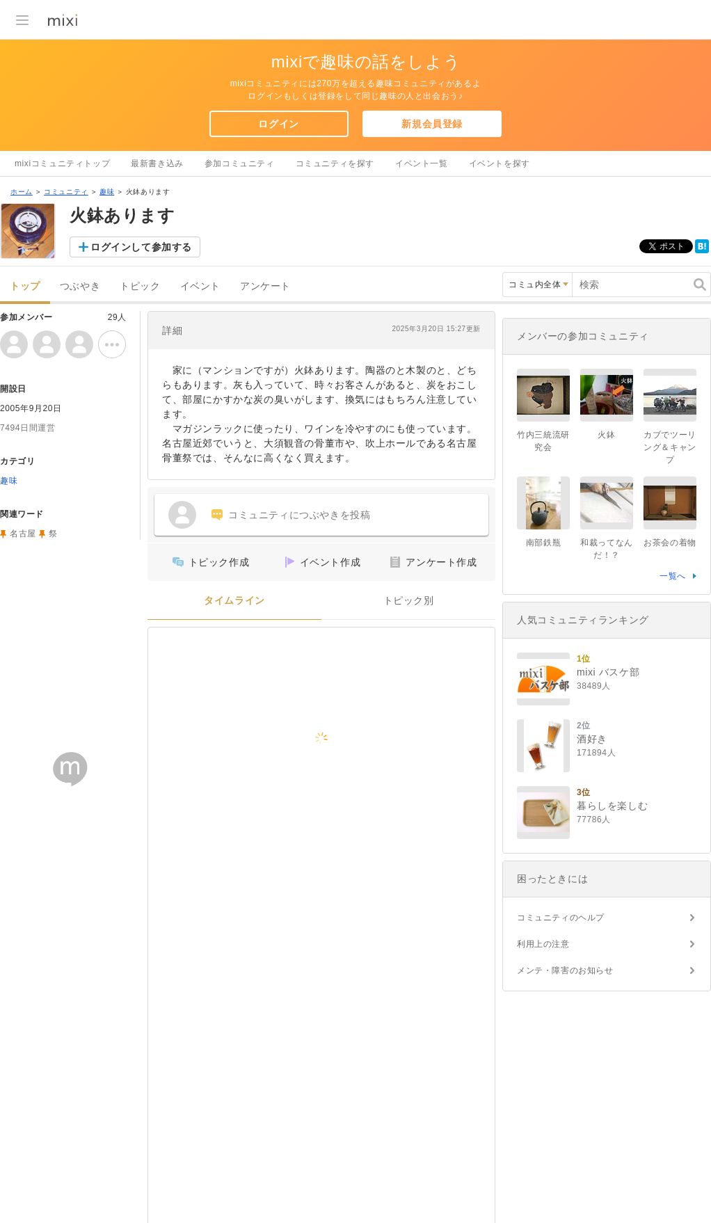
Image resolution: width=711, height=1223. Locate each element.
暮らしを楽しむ (612, 805)
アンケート (265, 286)
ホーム (21, 191)
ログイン (278, 123)
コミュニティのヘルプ (561, 917)
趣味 (106, 191)
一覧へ (673, 576)
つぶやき (80, 286)
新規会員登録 (432, 123)
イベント (200, 286)
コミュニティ (66, 191)
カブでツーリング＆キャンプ (670, 447)
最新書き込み (157, 163)
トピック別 (408, 600)
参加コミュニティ (240, 163)
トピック (140, 286)
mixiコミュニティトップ (62, 163)
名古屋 (23, 533)
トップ (25, 286)
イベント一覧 (421, 163)
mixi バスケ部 (608, 672)
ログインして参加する (141, 247)
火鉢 (606, 435)
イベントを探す (499, 163)
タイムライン (234, 600)
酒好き (592, 738)
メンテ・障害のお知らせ (565, 970)
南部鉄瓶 (543, 542)
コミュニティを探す (335, 163)
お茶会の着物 (670, 542)
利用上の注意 (543, 944)
